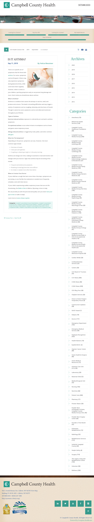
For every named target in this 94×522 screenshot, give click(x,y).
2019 (28, 47)
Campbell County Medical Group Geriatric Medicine (79, 172)
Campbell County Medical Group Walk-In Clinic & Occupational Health (79, 234)
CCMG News (77, 280)
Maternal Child (77, 375)
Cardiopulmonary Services (77, 261)
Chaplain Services (78, 293)
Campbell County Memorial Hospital (79, 251)
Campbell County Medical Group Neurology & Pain (78, 202)
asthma (10, 73)
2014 (73, 91)
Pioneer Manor (77, 402)
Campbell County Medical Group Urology (79, 226)
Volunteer (76, 465)
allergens (11, 132)
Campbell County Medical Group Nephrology (77, 194)
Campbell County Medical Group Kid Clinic (79, 187)
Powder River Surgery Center (78, 416)
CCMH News (77, 284)
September (35, 47)
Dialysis (75, 313)
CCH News (77, 276)
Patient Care (77, 394)
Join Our (47, 36)
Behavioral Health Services (77, 120)
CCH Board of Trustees (79, 271)
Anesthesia (76, 116)
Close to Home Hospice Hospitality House (79, 298)
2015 (73, 86)
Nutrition (76, 389)
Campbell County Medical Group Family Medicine (27, 201)
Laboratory (76, 371)
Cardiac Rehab (77, 256)
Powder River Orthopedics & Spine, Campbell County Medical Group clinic (79, 408)
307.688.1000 (84, 5)
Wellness (76, 469)
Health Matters (78, 339)
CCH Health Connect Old (17, 47)
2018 (73, 72)
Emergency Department (79, 322)
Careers (75, 266)
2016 (73, 81)
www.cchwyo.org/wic (23, 196)
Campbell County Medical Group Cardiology (77, 148)
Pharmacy (76, 398)
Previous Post (8, 216)
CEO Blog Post (77, 289)
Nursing (76, 385)
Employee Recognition (78, 334)
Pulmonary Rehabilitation (77, 428)
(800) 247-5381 (17, 494)
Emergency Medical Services (78, 328)
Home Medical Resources (76, 360)
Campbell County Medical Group (78, 134)
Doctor (75, 317)
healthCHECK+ (77, 343)
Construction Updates (78, 304)
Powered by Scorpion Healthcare (81, 519)
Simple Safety (77, 449)
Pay (30, 36)
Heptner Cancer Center (79, 348)
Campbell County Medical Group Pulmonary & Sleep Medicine (77, 217)
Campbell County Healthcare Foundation (79, 127)
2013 (73, 95)
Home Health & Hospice (79, 354)
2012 (73, 100)
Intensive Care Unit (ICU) (78, 366)
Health (82, 36)
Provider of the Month (79, 422)
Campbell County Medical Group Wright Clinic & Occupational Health (35, 205)
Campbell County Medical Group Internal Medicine (79, 179)
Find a (12, 36)
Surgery (76, 453)
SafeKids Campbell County (77, 444)
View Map (34, 489)
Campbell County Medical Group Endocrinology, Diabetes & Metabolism (79, 156)
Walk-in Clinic (22, 186)
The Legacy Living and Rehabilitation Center (78, 458)
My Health (64, 36)
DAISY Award (77, 309)
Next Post (18, 216)
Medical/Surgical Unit (78, 380)
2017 (73, 77)
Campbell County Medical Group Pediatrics (27, 202)
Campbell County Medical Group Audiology (77, 140)
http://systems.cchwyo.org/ (11, 497)
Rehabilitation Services (79, 438)
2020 (73, 63)
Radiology (76, 433)
